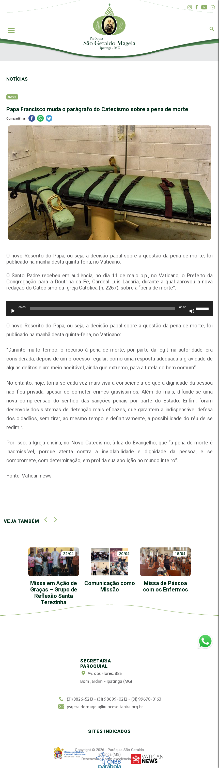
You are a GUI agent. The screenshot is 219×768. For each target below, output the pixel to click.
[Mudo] (191, 311)
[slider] (102, 308)
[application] (109, 311)
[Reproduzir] (12, 311)
